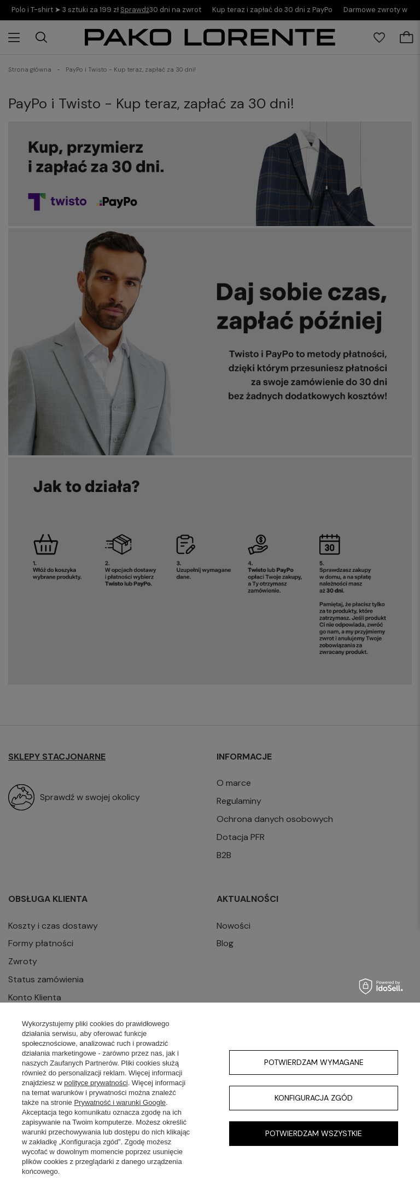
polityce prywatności (95, 1083)
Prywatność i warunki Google (120, 1102)
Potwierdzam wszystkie (313, 1133)
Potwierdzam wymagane (314, 1062)
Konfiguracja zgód (314, 1098)
